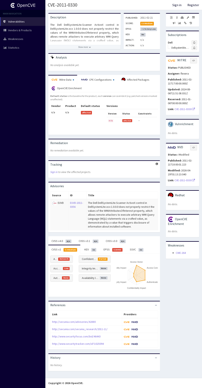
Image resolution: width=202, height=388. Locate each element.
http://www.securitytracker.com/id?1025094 (78, 344)
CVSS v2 (64, 250)
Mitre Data (62, 79)
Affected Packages (135, 80)
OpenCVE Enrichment (66, 88)
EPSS (113, 250)
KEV (90, 250)
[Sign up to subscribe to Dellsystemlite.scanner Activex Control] (194, 48)
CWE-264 (181, 253)
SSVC (137, 250)
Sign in (176, 5)
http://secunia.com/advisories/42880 (74, 322)
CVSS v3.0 (116, 241)
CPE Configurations (97, 79)
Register (193, 5)
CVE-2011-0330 (62, 5)
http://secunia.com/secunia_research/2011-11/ (80, 329)
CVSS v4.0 (61, 241)
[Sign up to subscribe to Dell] (194, 42)
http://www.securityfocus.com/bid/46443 (76, 336)
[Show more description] (84, 47)
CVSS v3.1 (89, 241)
